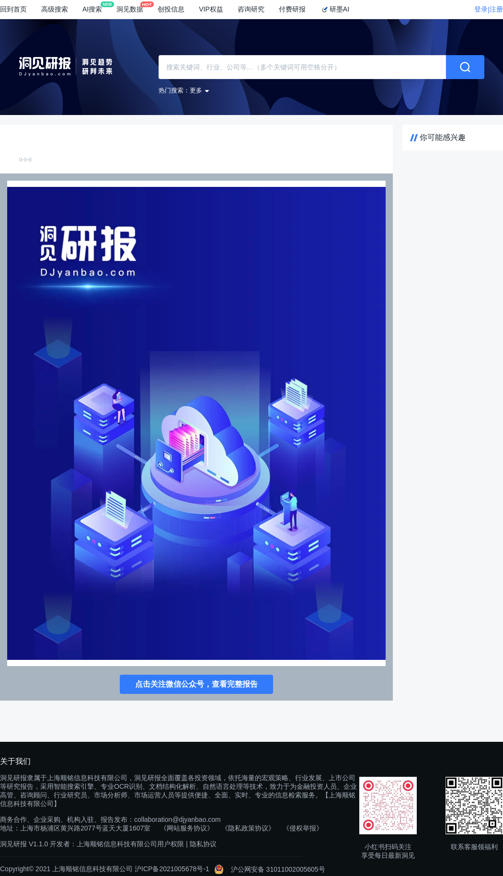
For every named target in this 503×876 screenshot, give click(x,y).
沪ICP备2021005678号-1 (172, 869)
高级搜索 (54, 9)
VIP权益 (211, 9)
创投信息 (171, 9)
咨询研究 (251, 9)
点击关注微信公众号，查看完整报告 (196, 684)
